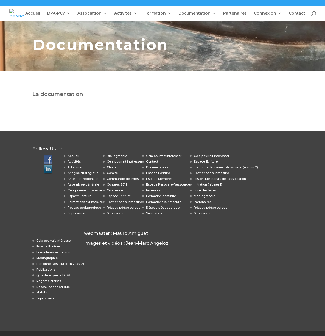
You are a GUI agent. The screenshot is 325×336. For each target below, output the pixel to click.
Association (89, 13)
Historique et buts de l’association (220, 179)
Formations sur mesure (85, 202)
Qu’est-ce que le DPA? (53, 275)
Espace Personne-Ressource (168, 184)
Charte (112, 167)
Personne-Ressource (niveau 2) (60, 264)
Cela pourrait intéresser (85, 190)
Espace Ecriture (79, 196)
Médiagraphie (204, 196)
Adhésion (75, 167)
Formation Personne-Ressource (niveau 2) (226, 167)
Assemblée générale (83, 184)
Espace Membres (159, 179)
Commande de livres (123, 179)
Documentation (194, 13)
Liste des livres (205, 190)
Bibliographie (117, 156)
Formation (155, 13)
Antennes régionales (83, 179)
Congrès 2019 (117, 184)
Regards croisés (48, 281)
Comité (112, 173)
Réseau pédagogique (84, 208)
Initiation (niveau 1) (208, 184)
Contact (297, 13)
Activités (123, 13)
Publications (45, 269)
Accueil (32, 13)
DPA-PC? (56, 13)
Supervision (76, 213)
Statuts (41, 292)
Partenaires (235, 13)
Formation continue (161, 196)
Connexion (265, 13)
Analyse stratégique (83, 173)
